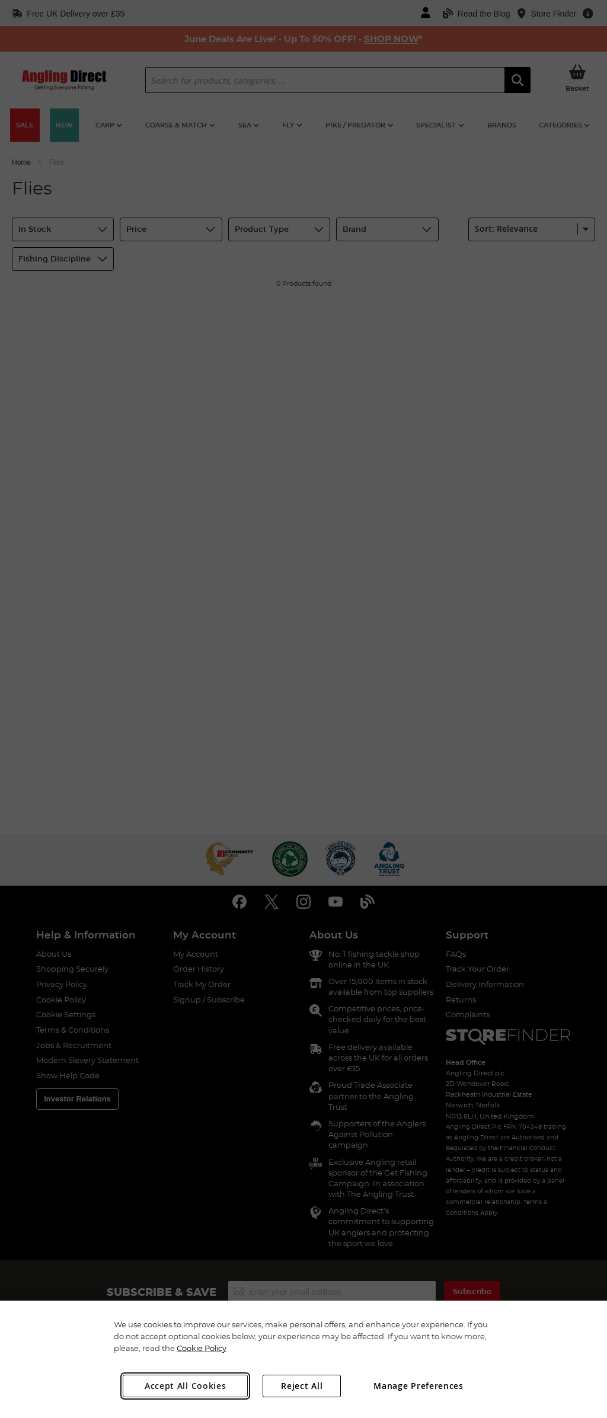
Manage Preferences (418, 1385)
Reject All (301, 1385)
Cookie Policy (201, 1348)
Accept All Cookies (185, 1385)
